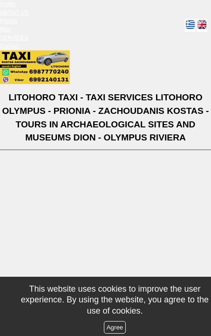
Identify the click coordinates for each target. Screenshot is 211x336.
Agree (115, 327)
